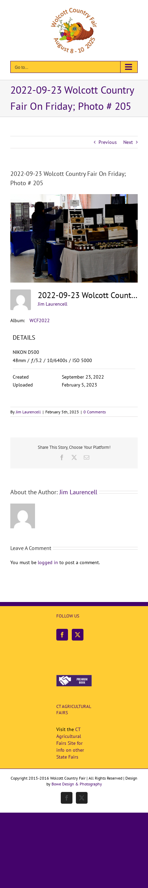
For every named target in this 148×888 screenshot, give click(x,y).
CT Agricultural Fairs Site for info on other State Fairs (70, 743)
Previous (108, 142)
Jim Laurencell (52, 304)
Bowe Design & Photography (77, 783)
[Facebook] (62, 635)
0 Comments (94, 411)
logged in (48, 562)
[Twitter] (77, 635)
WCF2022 (40, 320)
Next (128, 142)
